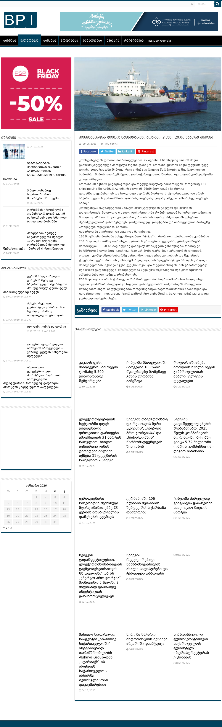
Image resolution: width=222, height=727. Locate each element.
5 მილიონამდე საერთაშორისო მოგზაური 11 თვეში (43, 194)
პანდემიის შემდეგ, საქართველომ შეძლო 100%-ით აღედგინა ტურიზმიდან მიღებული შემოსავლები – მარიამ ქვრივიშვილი (34, 240)
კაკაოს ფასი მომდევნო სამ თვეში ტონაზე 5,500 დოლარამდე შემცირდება (98, 372)
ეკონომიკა (29, 40)
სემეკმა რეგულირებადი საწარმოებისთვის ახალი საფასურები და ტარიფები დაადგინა (147, 564)
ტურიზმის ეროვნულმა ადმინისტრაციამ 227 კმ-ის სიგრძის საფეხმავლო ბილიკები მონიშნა (47, 215)
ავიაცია (113, 40)
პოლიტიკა (69, 40)
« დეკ (7, 527)
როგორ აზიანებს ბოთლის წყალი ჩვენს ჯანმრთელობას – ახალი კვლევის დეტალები (194, 372)
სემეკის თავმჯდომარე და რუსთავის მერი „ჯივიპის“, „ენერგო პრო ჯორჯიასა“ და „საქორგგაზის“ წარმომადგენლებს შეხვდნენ (147, 433)
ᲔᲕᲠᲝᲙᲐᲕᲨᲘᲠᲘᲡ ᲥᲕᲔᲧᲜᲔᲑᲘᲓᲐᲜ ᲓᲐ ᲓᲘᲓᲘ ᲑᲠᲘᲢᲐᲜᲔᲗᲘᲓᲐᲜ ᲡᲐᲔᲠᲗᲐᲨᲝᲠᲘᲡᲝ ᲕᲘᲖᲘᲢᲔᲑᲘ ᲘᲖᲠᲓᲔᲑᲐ (35, 171)
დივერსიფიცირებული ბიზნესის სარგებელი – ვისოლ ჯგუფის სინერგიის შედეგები (48, 350)
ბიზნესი (9, 40)
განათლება (92, 40)
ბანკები (49, 40)
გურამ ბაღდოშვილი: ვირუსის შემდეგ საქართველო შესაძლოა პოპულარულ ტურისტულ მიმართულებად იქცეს (35, 284)
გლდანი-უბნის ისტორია (46, 326)
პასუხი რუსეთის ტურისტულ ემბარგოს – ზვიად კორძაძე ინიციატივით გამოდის (45, 309)
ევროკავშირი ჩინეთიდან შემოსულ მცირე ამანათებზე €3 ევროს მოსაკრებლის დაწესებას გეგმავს (99, 508)
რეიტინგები (134, 40)
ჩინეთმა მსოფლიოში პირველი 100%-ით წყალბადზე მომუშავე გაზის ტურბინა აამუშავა (146, 372)
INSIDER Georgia (159, 40)
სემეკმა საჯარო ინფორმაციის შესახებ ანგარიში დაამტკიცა (146, 639)
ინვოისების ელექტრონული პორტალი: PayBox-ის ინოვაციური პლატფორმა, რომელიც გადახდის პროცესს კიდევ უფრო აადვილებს (32, 377)
